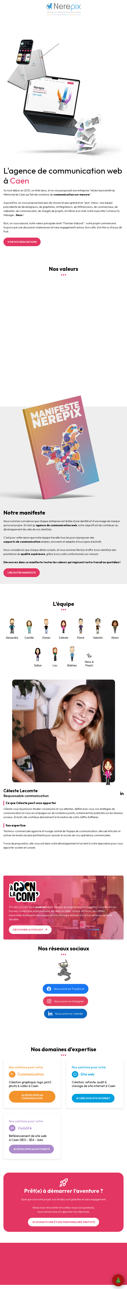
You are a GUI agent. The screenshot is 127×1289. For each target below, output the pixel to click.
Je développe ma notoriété (31, 1149)
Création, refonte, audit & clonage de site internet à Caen (93, 1084)
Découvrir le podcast (28, 929)
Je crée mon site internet (93, 1098)
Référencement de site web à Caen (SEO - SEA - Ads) (27, 1138)
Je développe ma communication (32, 1097)
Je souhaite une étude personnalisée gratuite (63, 1222)
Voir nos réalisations (22, 241)
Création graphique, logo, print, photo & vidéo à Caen (30, 1084)
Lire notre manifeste (22, 572)
